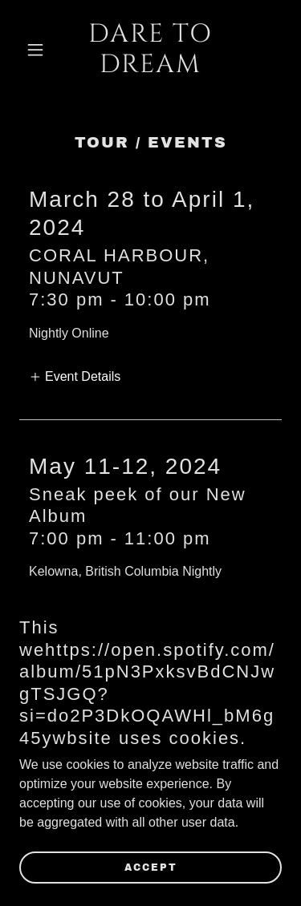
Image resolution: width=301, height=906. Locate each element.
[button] (39, 50)
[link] (150, 68)
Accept (150, 867)
